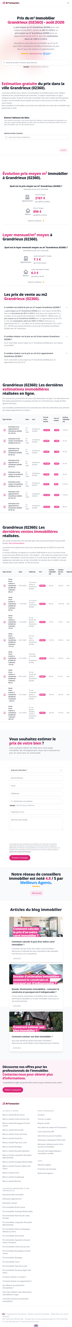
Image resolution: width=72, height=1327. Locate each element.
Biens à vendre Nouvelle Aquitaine (16, 1151)
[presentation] (25, 836)
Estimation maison (10, 1203)
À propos (41, 1115)
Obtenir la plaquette (13, 1090)
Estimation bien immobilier (13, 1194)
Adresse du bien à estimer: (13, 133)
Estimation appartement (12, 1199)
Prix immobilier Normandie (13, 1236)
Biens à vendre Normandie (13, 1130)
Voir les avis (36, 893)
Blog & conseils (44, 1123)
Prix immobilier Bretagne (12, 1257)
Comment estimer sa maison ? (14, 1277)
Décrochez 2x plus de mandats (50, 1136)
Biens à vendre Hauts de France (15, 1134)
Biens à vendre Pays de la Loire (15, 1142)
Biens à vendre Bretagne (12, 1147)
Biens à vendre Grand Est (12, 1138)
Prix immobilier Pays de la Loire (15, 1266)
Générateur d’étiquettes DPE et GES (51, 1140)
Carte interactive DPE (46, 1131)
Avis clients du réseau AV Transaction (52, 1127)
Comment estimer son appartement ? (17, 1281)
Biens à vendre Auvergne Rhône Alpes (17, 1162)
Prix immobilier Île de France (14, 1207)
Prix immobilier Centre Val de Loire (16, 1247)
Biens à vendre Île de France (14, 1115)
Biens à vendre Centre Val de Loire (16, 1119)
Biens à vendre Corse (11, 1173)
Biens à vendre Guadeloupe (13, 1177)
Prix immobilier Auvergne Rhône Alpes (18, 1211)
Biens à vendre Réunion (12, 1181)
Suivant (63, 150)
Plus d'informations (16, 543)
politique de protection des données (20, 851)
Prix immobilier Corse (11, 1262)
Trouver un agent (44, 1119)
